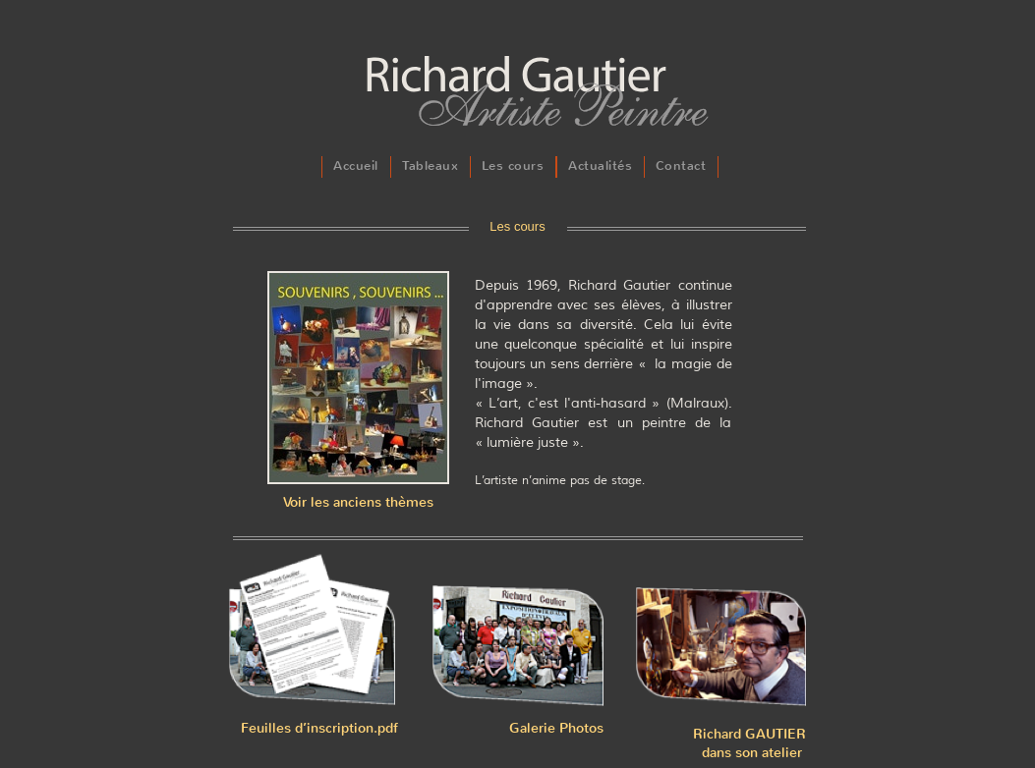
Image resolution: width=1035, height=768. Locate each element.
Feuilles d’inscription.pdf (319, 728)
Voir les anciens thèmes (358, 502)
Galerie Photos (556, 728)
